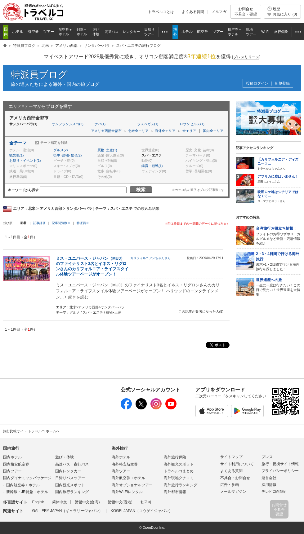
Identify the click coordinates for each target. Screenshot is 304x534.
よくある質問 (193, 12)
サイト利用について (237, 464)
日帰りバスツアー (70, 478)
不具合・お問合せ (235, 478)
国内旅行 (11, 448)
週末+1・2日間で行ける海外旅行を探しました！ (278, 261)
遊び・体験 (64, 457)
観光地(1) (16, 155)
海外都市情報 (175, 492)
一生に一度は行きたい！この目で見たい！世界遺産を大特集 (278, 286)
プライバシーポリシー (280, 471)
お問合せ (246, 11)
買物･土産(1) (107, 150)
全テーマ (18, 142)
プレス (267, 457)
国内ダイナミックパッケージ (27, 478)
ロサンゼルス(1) (192, 124)
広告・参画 (229, 485)
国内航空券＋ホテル (23, 485)
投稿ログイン (257, 84)
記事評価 (39, 223)
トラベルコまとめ (179, 471)
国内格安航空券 (16, 464)
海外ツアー (121, 471)
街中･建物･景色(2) (67, 155)
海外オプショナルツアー (132, 485)
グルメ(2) (60, 150)
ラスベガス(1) (147, 124)
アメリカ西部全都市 (106, 131)
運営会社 (269, 478)
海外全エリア (165, 131)
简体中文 (59, 502)
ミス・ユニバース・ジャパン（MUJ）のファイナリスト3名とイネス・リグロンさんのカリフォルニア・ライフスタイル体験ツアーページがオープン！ (92, 266)
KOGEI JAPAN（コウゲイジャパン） (141, 511)
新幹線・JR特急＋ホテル (27, 492)
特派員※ (83, 223)
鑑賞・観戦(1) (152, 166)
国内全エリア (213, 131)
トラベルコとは (161, 12)
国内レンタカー (68, 471)
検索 (140, 189)
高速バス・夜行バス (72, 464)
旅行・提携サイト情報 (280, 464)
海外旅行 (120, 448)
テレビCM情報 (274, 491)
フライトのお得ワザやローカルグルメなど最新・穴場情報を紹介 (278, 235)
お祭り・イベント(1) (25, 160)
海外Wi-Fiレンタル (127, 492)
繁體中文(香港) (120, 502)
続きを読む (78, 297)
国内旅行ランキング (72, 492)
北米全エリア (138, 131)
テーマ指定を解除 (54, 142)
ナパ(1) (100, 124)
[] (246, 57)
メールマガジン (233, 491)
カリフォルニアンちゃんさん (150, 258)
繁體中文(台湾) (87, 502)
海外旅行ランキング (180, 485)
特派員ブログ (39, 74)
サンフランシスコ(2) (67, 124)
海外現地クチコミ (179, 478)
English (38, 502)
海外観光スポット (179, 464)
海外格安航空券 (125, 464)
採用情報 (269, 485)
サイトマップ (231, 457)
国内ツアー (12, 471)
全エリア (189, 131)
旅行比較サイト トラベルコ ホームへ (31, 431)
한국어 (145, 502)
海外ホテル (121, 457)
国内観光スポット (70, 485)
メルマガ (219, 12)
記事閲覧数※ (61, 223)
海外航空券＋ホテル (128, 478)
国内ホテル (12, 457)
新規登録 (282, 84)
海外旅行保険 (175, 457)
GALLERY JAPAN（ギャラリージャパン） (67, 511)
